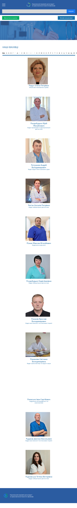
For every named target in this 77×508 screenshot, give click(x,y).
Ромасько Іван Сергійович (38, 399)
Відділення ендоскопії (39, 245)
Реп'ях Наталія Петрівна (39, 205)
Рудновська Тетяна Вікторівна (39, 476)
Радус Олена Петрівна (39, 85)
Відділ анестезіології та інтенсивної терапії (39, 323)
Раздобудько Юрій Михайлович (39, 124)
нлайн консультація (66, 18)
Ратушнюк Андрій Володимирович (39, 166)
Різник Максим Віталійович (39, 243)
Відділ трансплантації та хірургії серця (39, 363)
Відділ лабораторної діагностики (39, 207)
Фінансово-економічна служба (38, 87)
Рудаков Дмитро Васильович (39, 439)
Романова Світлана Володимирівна (38, 360)
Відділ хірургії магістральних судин (39, 169)
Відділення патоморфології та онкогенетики (39, 402)
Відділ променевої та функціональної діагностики (38, 128)
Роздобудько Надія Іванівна (38, 281)
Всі (3, 53)
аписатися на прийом (10, 18)
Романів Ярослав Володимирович (38, 320)
